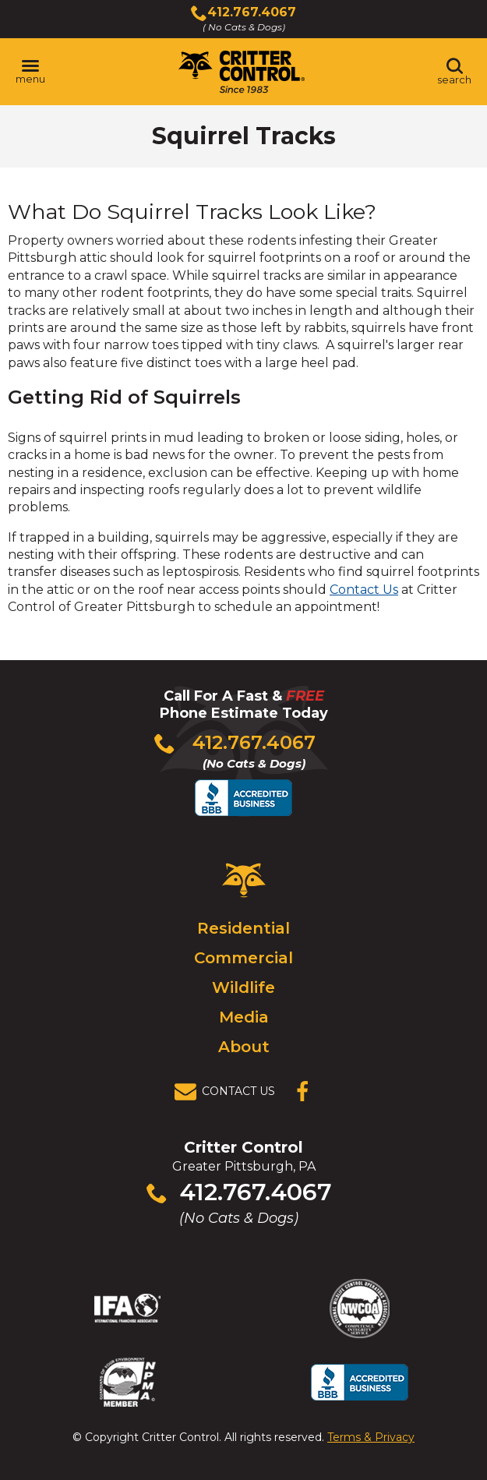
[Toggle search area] (454, 72)
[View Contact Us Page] (229, 1092)
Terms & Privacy (371, 1437)
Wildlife (243, 987)
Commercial (243, 957)
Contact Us (364, 589)
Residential (243, 928)
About (244, 1046)
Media (244, 1017)
